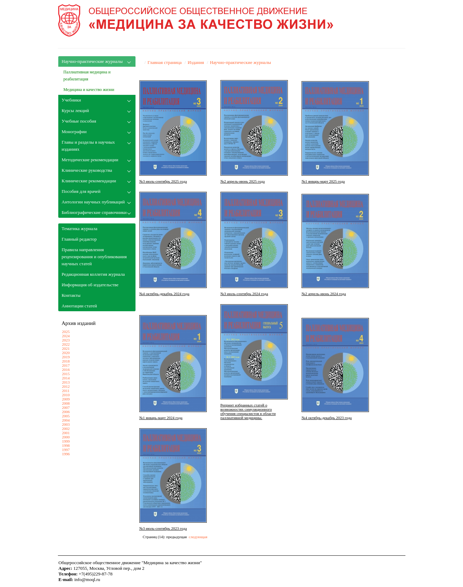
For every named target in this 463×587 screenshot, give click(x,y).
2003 (66, 424)
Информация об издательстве (90, 284)
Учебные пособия (79, 121)
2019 (66, 357)
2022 (66, 344)
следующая (198, 537)
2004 (66, 420)
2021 (66, 348)
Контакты (71, 295)
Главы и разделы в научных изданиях (88, 145)
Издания (195, 62)
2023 (66, 340)
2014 (66, 378)
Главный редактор (79, 239)
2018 (66, 361)
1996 (66, 454)
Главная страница (164, 62)
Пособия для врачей (81, 191)
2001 (66, 433)
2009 (66, 399)
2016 (66, 369)
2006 (66, 412)
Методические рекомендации (90, 159)
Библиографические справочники (94, 212)
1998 (66, 445)
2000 (66, 437)
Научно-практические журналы (92, 61)
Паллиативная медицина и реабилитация (87, 75)
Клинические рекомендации (89, 180)
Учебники (71, 100)
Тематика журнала (80, 228)
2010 (66, 395)
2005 (66, 416)
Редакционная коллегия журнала (93, 274)
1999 (66, 441)
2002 (66, 428)
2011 (66, 391)
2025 (66, 332)
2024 (66, 336)
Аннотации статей (79, 305)
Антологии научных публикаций (93, 201)
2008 (66, 403)
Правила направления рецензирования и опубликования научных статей (94, 256)
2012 (66, 386)
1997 (66, 450)
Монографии (74, 131)
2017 (66, 365)
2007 (66, 407)
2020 (66, 353)
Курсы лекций (75, 110)
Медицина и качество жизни (89, 89)
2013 (66, 382)
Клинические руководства (87, 170)
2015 (66, 374)
